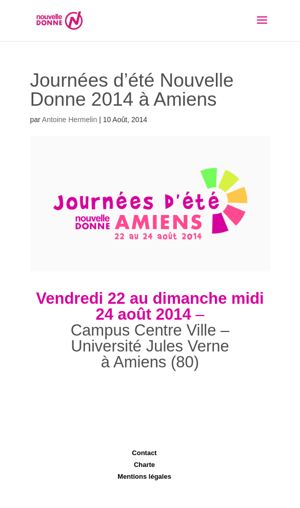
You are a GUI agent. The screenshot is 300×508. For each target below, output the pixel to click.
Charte (144, 464)
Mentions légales (144, 476)
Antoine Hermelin (69, 119)
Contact (144, 453)
